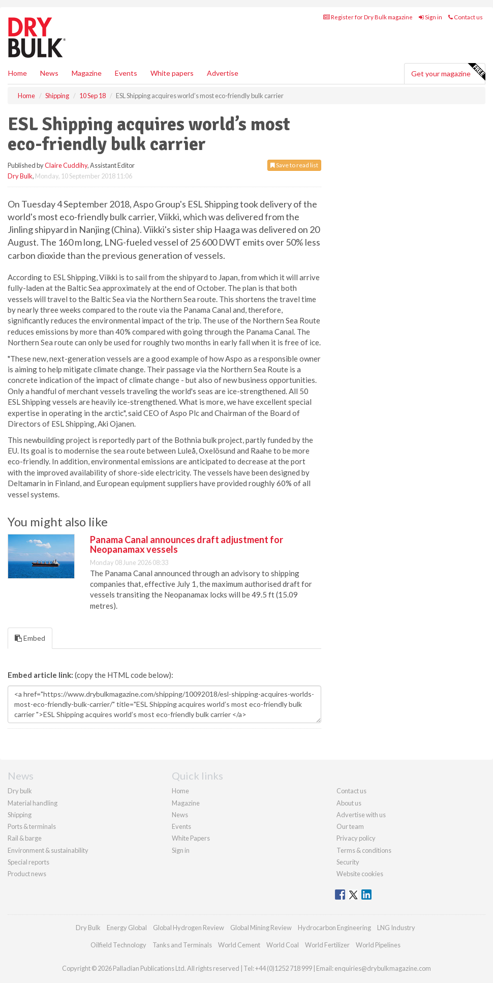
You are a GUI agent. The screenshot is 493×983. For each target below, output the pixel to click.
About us (348, 803)
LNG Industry (396, 928)
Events (126, 73)
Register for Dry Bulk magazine (368, 17)
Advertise (222, 73)
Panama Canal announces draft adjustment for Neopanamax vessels (186, 544)
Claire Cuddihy (66, 165)
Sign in (430, 17)
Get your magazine (448, 72)
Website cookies (359, 874)
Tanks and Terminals (182, 945)
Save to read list (294, 165)
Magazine (87, 73)
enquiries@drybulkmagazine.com (382, 968)
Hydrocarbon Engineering (334, 928)
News (180, 815)
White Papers (191, 838)
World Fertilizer (327, 945)
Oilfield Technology (118, 945)
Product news (27, 874)
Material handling (32, 803)
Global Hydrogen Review (188, 928)
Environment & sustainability (48, 850)
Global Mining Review (261, 928)
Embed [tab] (30, 638)
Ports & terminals (32, 826)
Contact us (465, 17)
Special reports (28, 862)
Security (347, 862)
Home (17, 73)
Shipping (20, 815)
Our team (350, 826)
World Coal (282, 945)
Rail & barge (25, 838)
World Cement (239, 945)
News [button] (49, 73)
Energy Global (127, 928)
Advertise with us (361, 815)
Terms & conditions (363, 850)
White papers (172, 73)
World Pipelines (378, 945)
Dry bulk (20, 791)
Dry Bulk (20, 176)
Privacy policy (356, 838)
